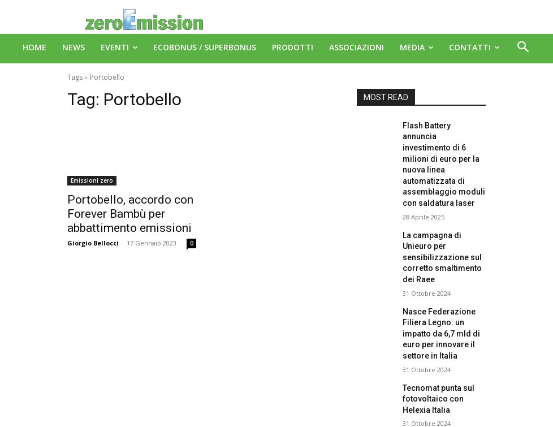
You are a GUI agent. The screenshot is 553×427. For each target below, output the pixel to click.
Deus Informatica (296, 416)
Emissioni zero (92, 180)
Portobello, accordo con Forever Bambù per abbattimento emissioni (118, 211)
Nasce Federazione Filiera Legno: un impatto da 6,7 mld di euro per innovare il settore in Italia (443, 276)
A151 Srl (345, 393)
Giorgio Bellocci (93, 238)
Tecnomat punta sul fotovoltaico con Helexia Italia (441, 330)
